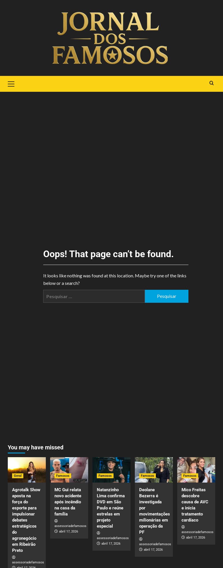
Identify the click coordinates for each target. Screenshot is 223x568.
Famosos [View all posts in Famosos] (62, 476)
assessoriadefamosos (28, 562)
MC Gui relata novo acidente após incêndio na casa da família (67, 502)
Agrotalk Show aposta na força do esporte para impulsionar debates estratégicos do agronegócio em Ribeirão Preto (26, 520)
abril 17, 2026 (68, 531)
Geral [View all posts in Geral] (18, 476)
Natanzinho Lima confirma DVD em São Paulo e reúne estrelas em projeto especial (111, 508)
